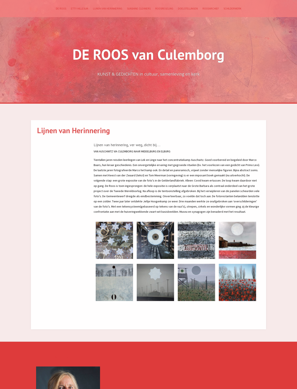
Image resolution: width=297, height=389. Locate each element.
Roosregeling (164, 8)
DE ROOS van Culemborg (148, 54)
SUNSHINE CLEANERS (139, 8)
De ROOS (61, 8)
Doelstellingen (188, 8)
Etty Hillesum (79, 8)
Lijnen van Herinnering (107, 8)
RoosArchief (211, 8)
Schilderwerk (232, 8)
